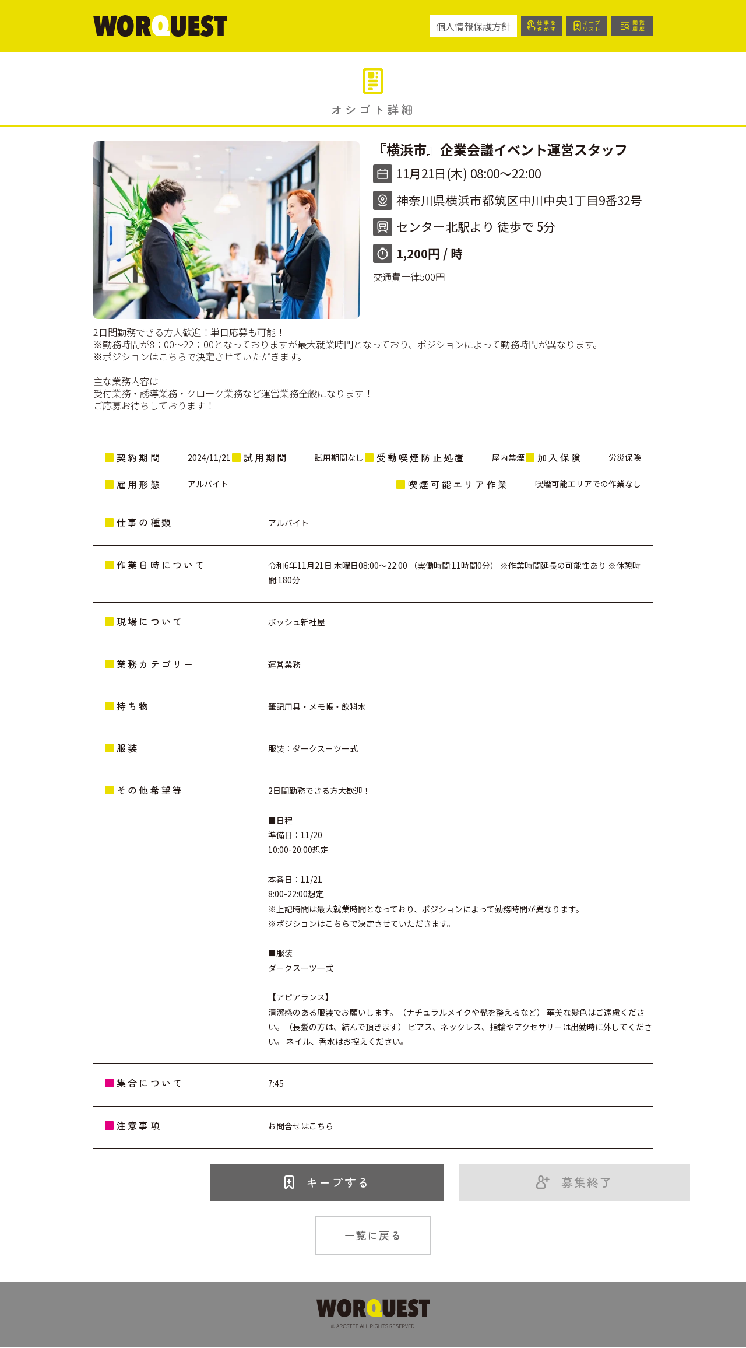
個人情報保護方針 (471, 26)
